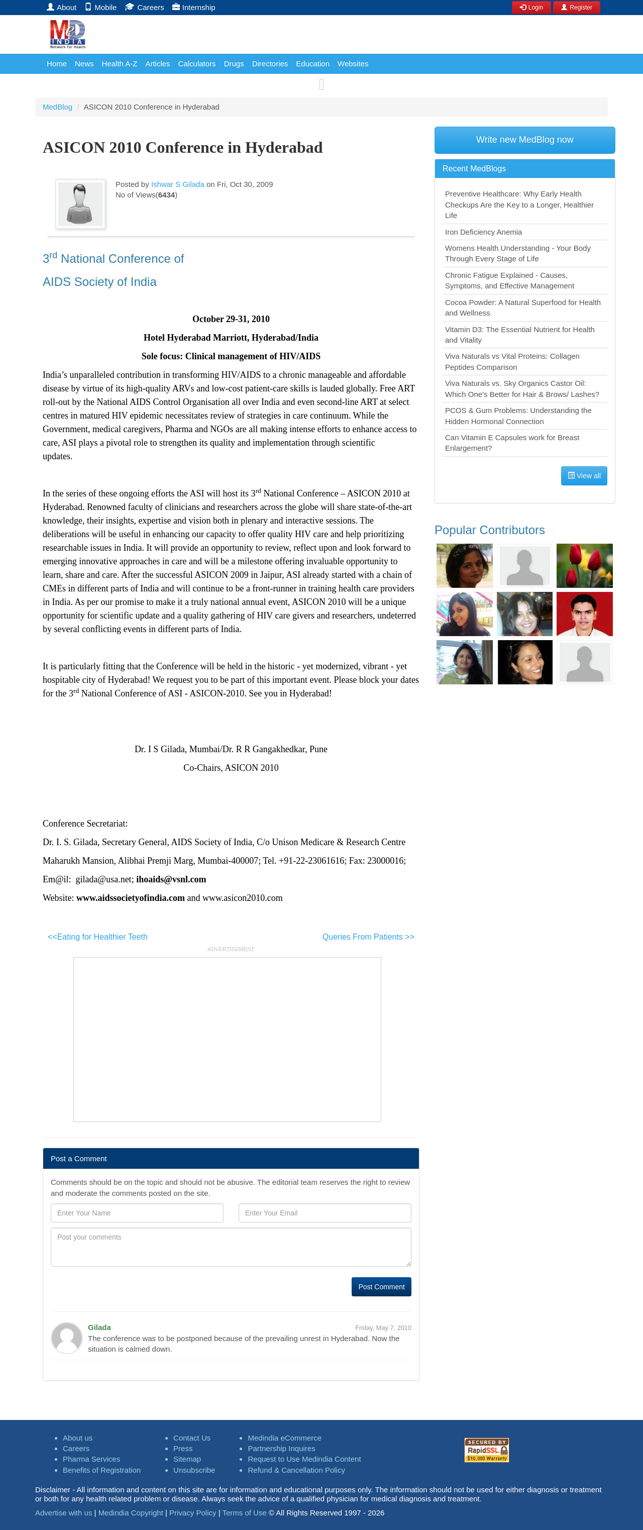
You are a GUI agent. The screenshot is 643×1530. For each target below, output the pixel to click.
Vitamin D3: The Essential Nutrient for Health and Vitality (520, 334)
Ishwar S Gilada (177, 184)
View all (584, 476)
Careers (144, 7)
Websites (353, 63)
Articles (157, 63)
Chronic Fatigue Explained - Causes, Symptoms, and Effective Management (509, 280)
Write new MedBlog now (525, 140)
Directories (270, 63)
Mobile (100, 7)
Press (182, 1448)
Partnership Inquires (281, 1448)
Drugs (234, 63)
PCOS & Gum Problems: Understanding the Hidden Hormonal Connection (518, 415)
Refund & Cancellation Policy (296, 1470)
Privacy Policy (192, 1512)
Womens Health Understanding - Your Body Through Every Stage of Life (518, 253)
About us (77, 1438)
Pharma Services (91, 1459)
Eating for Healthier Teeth (98, 937)
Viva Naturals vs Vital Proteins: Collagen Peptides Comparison (512, 361)
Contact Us (191, 1438)
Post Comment (381, 1287)
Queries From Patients (368, 937)
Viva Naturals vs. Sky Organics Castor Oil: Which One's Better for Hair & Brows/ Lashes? (522, 388)
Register (576, 7)
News (84, 63)
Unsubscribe (194, 1470)
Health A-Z (120, 63)
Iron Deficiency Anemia (483, 232)
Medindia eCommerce (285, 1438)
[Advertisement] (227, 1038)
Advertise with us (63, 1512)
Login (531, 7)
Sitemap (187, 1459)
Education (313, 63)
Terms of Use (244, 1512)
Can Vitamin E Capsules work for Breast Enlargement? (512, 442)
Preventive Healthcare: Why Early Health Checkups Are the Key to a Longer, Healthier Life (519, 204)
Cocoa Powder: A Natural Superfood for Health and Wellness (523, 307)
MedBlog (57, 107)
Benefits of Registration (102, 1470)
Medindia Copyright (130, 1512)
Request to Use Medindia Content (304, 1459)
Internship (194, 7)
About (61, 7)
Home (57, 63)
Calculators (197, 63)
